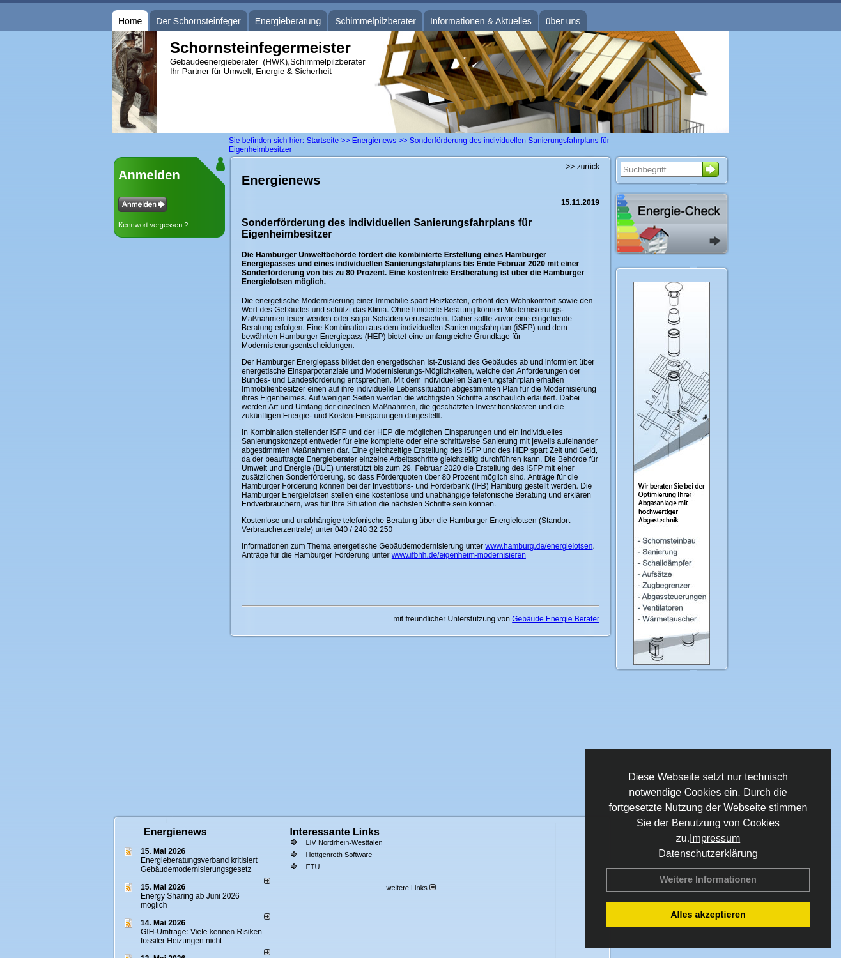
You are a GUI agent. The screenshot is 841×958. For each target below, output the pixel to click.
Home (130, 21)
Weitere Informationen (708, 879)
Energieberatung (288, 21)
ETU (312, 867)
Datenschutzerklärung (708, 853)
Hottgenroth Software (338, 854)
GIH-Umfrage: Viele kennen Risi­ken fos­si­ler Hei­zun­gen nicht (201, 936)
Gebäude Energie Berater (555, 618)
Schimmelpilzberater (375, 21)
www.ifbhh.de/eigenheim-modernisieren (459, 555)
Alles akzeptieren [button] (708, 914)
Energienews (175, 831)
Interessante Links (334, 831)
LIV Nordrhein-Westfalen (343, 842)
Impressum (715, 838)
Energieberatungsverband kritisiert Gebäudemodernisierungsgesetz (199, 865)
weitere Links (410, 888)
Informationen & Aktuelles (481, 21)
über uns (563, 21)
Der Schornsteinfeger (198, 21)
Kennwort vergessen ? (153, 225)
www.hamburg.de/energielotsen (538, 546)
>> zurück (582, 166)
